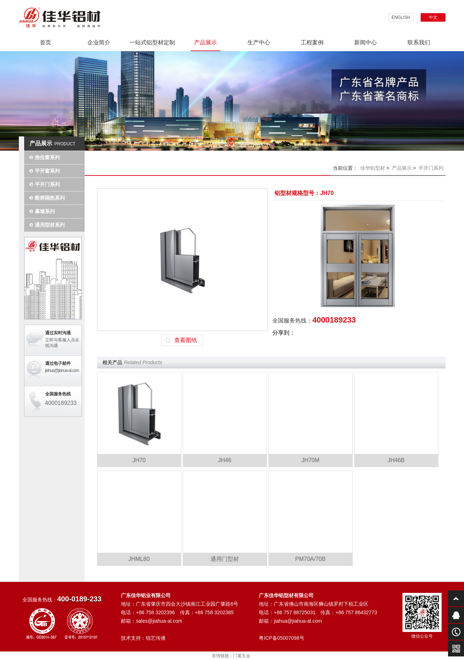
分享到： (283, 333)
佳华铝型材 (372, 168)
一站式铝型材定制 (152, 42)
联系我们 (418, 42)
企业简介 (98, 42)
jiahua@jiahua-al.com (62, 370)
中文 (433, 17)
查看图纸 (185, 340)
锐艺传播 (156, 638)
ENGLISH (400, 17)
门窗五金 (241, 655)
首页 (45, 42)
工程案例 (312, 42)
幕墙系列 (45, 211)
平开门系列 (47, 184)
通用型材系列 (50, 225)
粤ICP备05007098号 (281, 638)
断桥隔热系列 (50, 198)
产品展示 (205, 42)
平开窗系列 (47, 171)
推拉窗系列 (47, 157)
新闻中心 (365, 42)
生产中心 (258, 42)
